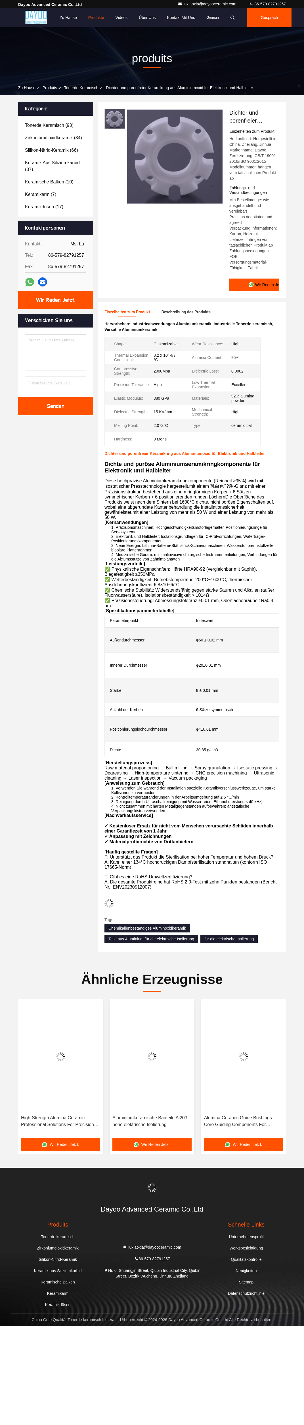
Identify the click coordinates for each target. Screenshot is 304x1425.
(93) (49, 125)
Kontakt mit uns (181, 17)
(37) (52, 166)
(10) (49, 181)
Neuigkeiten (246, 1270)
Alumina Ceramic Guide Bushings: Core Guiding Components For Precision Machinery (238, 1121)
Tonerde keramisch (81, 87)
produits (50, 87)
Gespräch (269, 17)
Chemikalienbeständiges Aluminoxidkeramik (147, 928)
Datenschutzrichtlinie (246, 1293)
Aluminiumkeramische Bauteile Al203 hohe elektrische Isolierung (149, 1121)
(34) (53, 137)
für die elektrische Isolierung (229, 938)
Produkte (96, 17)
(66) (51, 150)
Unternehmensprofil (246, 1236)
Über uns (147, 17)
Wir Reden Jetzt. (56, 300)
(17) (44, 206)
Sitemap (246, 1281)
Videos (122, 17)
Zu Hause (68, 17)
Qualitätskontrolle (246, 1259)
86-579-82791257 (267, 4)
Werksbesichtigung (246, 1248)
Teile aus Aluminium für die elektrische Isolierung (151, 938)
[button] (29, 1070)
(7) (40, 194)
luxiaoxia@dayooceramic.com (207, 4)
